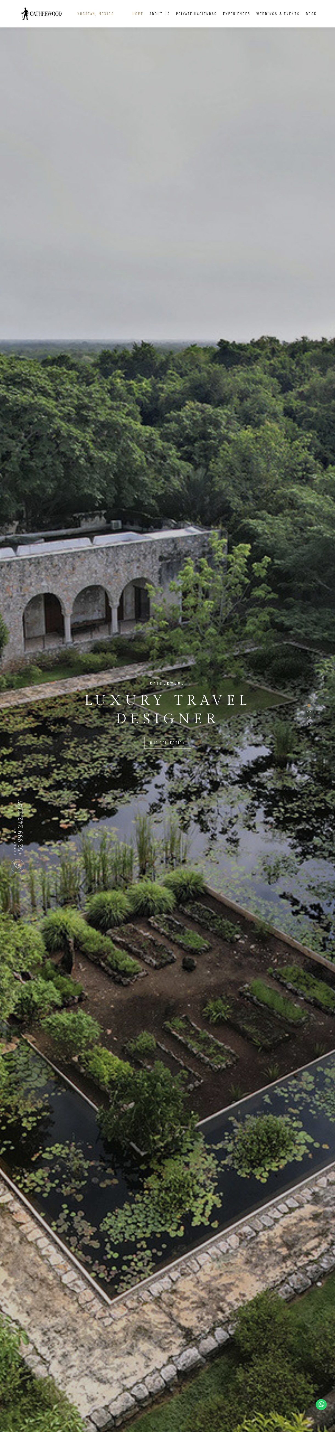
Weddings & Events (278, 13)
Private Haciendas (196, 13)
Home (138, 13)
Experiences (236, 13)
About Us (160, 13)
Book (311, 13)
